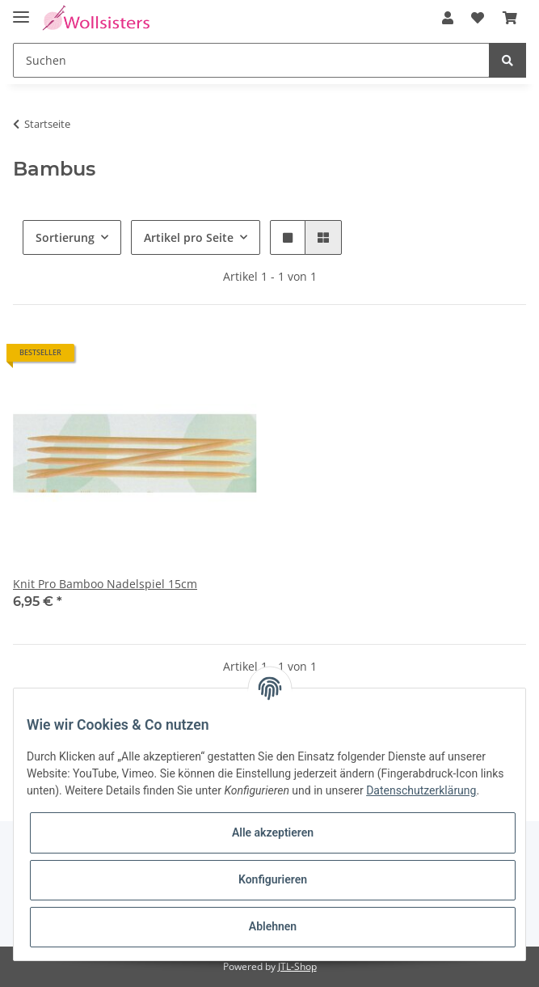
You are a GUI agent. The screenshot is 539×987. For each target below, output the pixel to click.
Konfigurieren (272, 879)
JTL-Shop (297, 966)
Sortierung (65, 237)
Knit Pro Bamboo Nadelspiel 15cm (105, 583)
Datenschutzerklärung (421, 790)
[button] (447, 18)
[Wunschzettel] (477, 18)
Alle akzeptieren (273, 832)
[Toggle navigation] (21, 10)
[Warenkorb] (510, 18)
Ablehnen (273, 926)
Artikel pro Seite (189, 237)
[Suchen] (251, 60)
